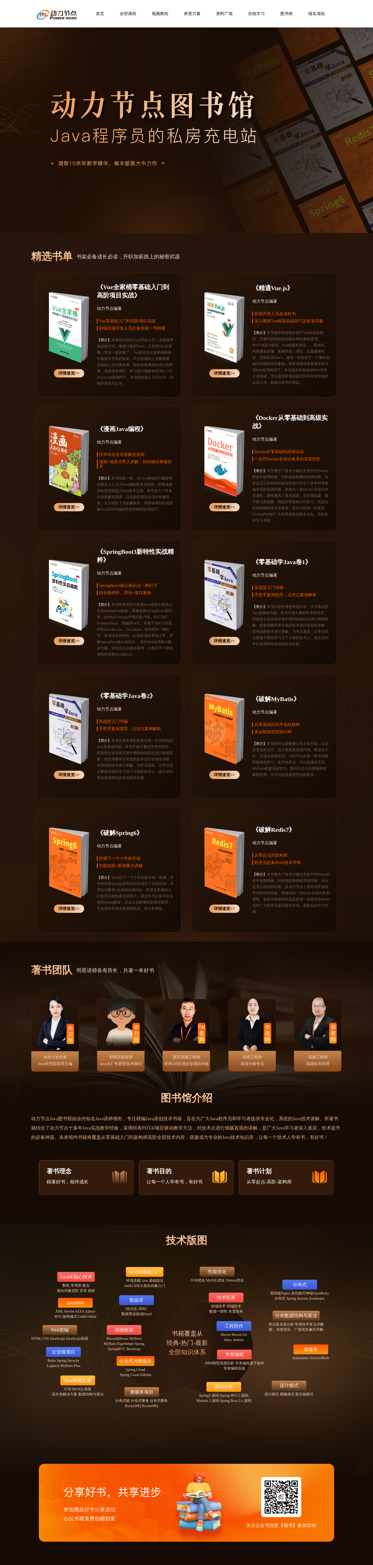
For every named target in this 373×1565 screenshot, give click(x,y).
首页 (100, 13)
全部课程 (128, 13)
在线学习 (256, 13)
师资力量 (192, 13)
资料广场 (224, 13)
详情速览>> (69, 373)
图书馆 (286, 13)
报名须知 (316, 13)
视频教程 (160, 13)
